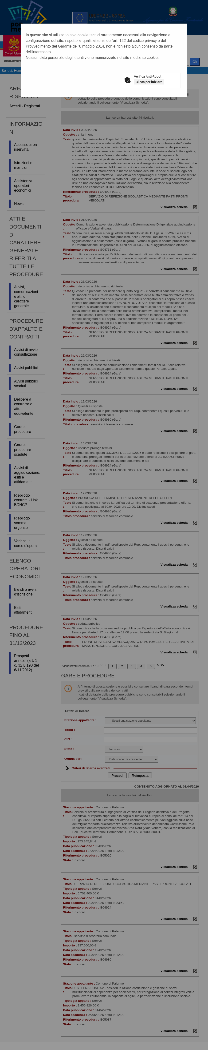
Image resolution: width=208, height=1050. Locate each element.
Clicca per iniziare (149, 82)
